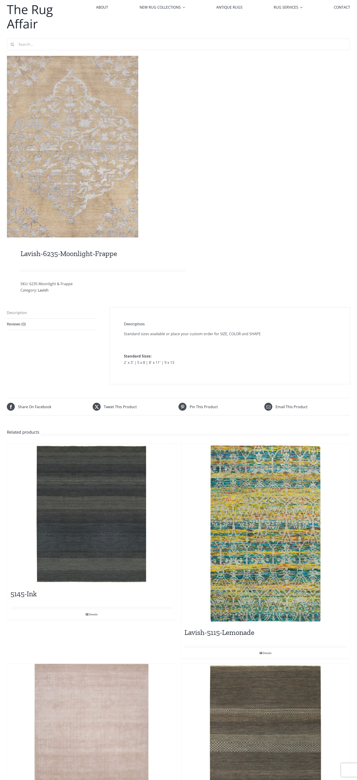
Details (93, 614)
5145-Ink (23, 593)
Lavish (43, 290)
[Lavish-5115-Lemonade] (265, 533)
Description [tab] (17, 312)
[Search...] (178, 44)
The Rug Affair (30, 16)
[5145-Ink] (91, 514)
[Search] (12, 44)
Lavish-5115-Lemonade (219, 632)
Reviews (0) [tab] (16, 324)
